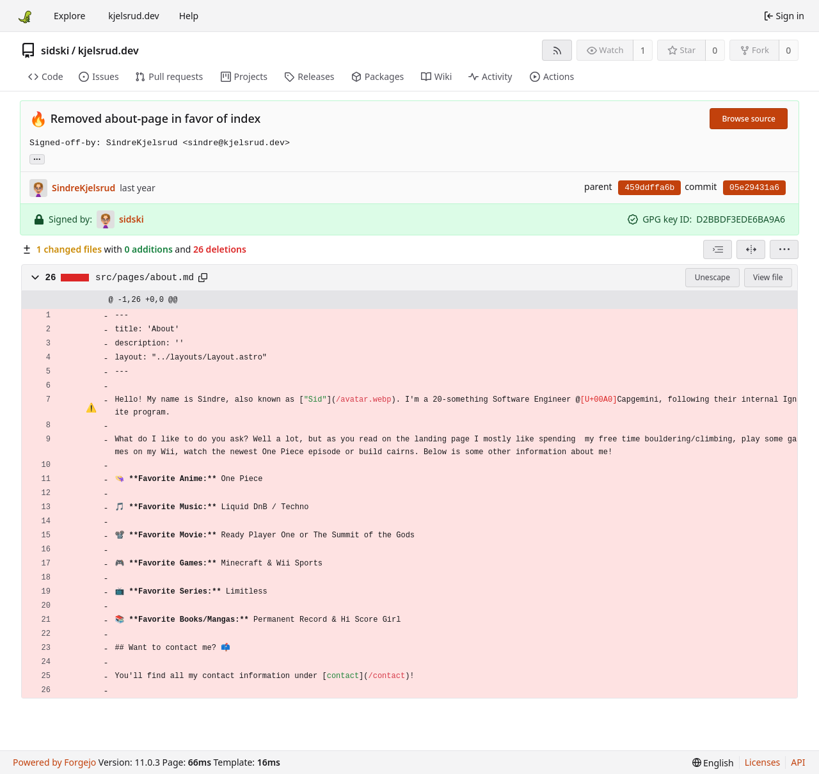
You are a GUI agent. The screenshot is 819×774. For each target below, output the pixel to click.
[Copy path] (203, 278)
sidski (55, 50)
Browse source (748, 118)
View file (768, 277)
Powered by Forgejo (54, 762)
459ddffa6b (649, 188)
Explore (69, 16)
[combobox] (717, 249)
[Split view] (750, 249)
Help (189, 16)
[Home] (24, 16)
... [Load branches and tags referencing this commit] (37, 158)
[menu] (784, 249)
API (798, 762)
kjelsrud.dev (133, 16)
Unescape (712, 277)
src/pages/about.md (144, 277)
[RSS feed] (557, 50)
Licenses (763, 762)
